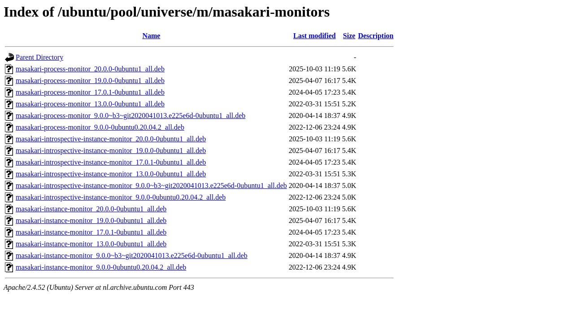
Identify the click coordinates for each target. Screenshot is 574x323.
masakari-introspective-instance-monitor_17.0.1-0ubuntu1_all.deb (111, 162)
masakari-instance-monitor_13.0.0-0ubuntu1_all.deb (91, 244)
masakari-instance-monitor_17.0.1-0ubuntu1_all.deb (91, 232)
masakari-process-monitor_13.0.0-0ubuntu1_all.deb (90, 104)
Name (151, 35)
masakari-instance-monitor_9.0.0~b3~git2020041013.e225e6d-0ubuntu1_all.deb (132, 255)
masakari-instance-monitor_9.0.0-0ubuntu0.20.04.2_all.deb (101, 267)
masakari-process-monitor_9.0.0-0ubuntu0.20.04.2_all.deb (100, 127)
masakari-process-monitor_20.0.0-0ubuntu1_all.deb (90, 69)
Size (349, 35)
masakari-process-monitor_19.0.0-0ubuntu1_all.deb (90, 80)
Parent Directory (39, 57)
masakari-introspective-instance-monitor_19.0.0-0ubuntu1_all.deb (111, 150)
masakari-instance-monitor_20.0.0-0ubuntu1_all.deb (91, 209)
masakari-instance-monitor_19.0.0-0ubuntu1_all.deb (91, 220)
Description (375, 35)
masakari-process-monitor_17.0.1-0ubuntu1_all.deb (90, 92)
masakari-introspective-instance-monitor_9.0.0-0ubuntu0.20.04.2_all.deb (121, 197)
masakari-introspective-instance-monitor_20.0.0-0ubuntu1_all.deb (111, 139)
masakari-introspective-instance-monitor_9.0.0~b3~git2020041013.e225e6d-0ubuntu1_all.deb (151, 185)
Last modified (314, 35)
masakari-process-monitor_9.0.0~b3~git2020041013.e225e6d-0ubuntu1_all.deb (130, 115)
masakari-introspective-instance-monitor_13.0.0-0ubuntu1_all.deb (111, 174)
